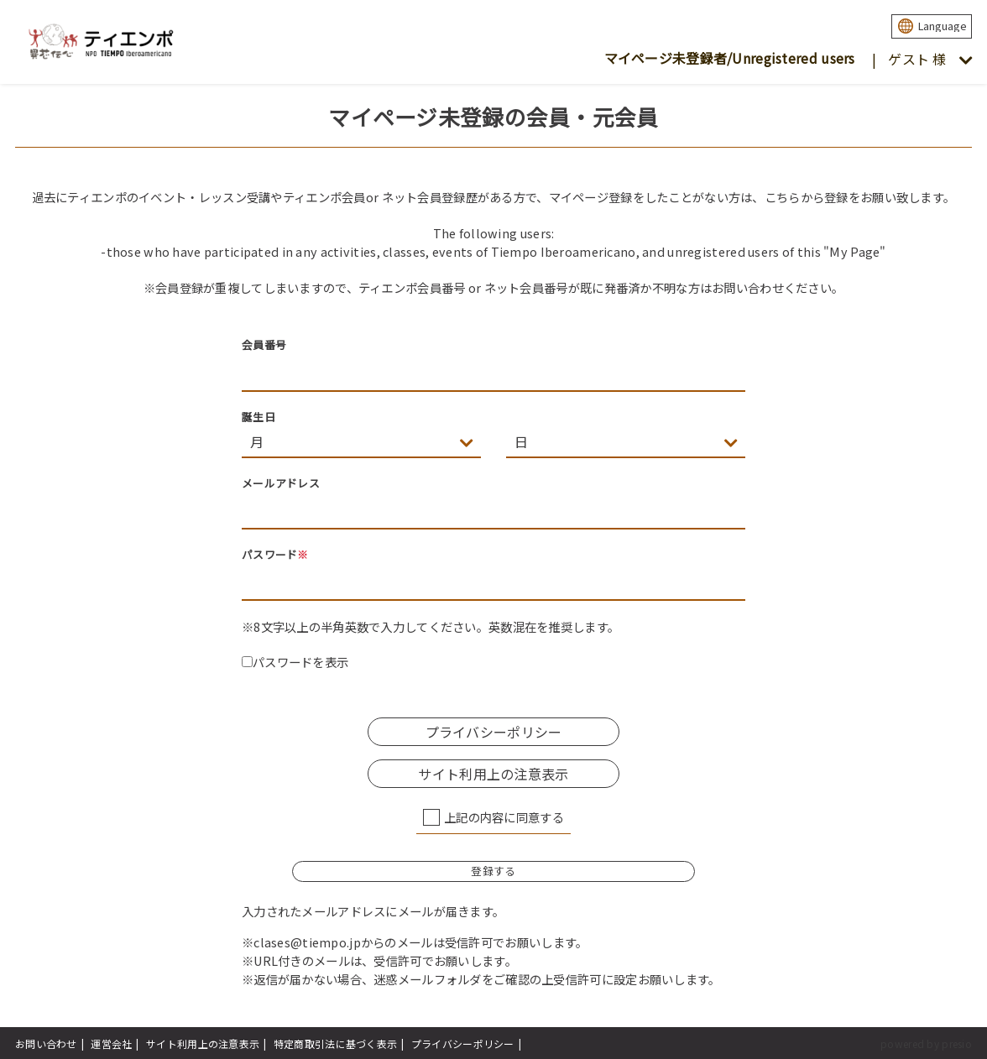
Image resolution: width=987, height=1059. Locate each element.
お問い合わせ (46, 1043)
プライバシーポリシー (494, 732)
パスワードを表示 (295, 661)
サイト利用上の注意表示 (493, 774)
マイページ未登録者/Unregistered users (729, 58)
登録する (493, 871)
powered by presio (926, 1043)
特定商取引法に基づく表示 (335, 1043)
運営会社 (111, 1043)
